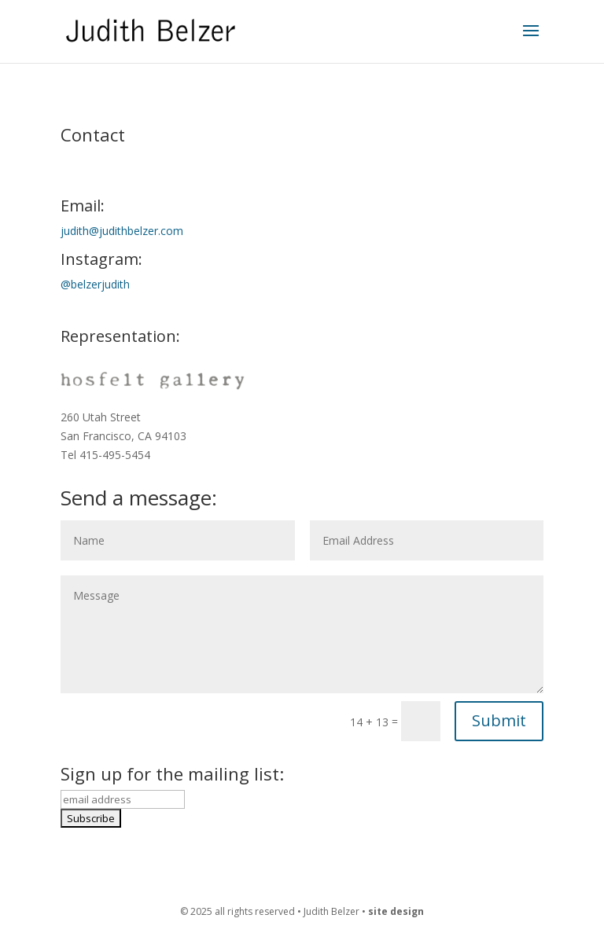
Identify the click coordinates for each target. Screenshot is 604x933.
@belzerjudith (95, 284)
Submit (499, 720)
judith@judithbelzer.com (122, 230)
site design (396, 911)
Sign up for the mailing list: (172, 773)
